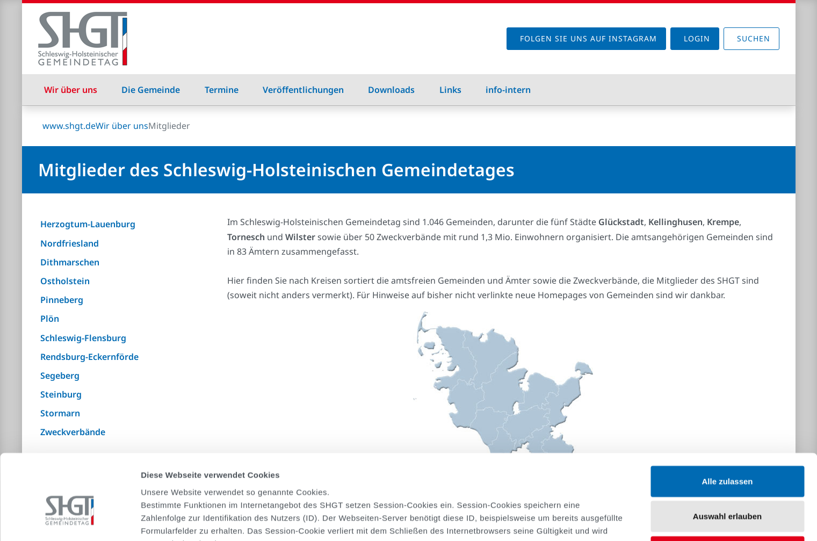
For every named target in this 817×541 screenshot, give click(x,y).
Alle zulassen (727, 422)
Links (450, 90)
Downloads (391, 90)
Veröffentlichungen (303, 90)
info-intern (508, 90)
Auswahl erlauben (727, 458)
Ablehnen (727, 492)
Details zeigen (571, 519)
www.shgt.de (69, 126)
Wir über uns (70, 90)
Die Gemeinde (150, 90)
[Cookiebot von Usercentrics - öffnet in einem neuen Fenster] (70, 520)
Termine (221, 90)
